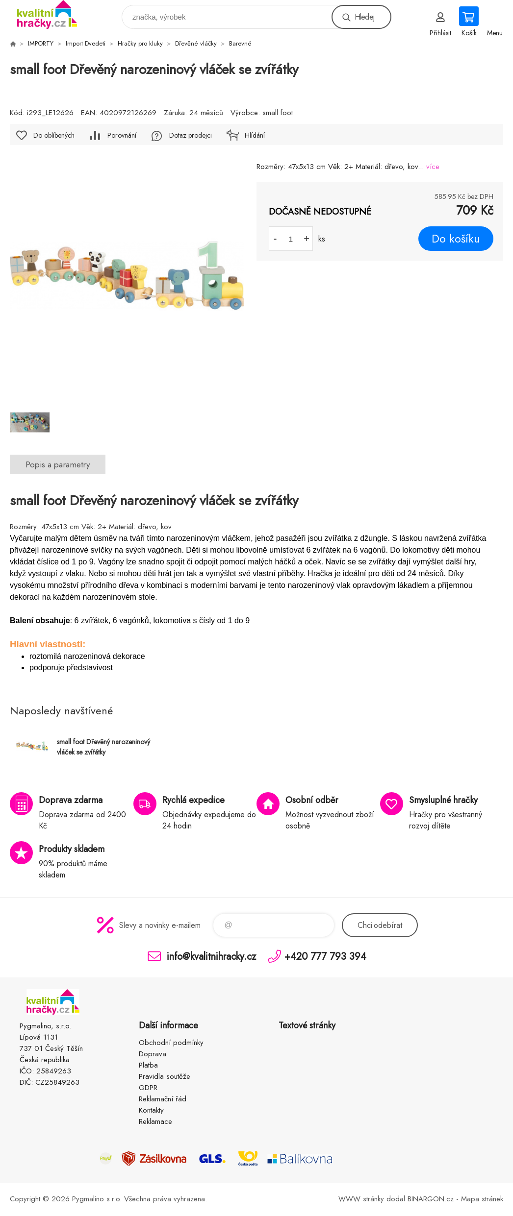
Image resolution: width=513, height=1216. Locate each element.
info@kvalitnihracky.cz (211, 956)
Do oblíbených (54, 135)
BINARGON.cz (431, 1198)
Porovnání (121, 135)
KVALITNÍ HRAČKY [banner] (53, 14)
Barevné (240, 43)
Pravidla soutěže (164, 1076)
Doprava (152, 1053)
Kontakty (151, 1110)
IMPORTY (40, 43)
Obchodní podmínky (171, 1042)
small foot (277, 112)
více (432, 166)
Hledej (364, 17)
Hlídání (255, 135)
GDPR (148, 1087)
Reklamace (155, 1121)
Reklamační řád (162, 1099)
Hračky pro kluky (140, 43)
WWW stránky (361, 1198)
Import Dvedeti (85, 43)
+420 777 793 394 (325, 956)
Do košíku (456, 238)
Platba (148, 1065)
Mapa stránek (482, 1198)
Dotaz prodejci (190, 135)
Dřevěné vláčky (196, 43)
